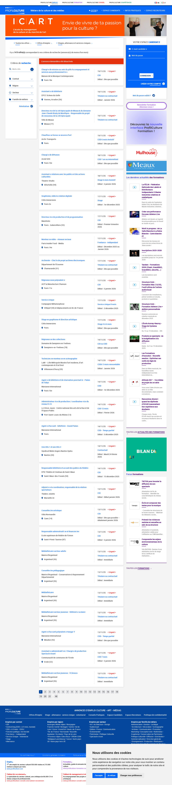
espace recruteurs (155, 10)
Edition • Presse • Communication (102, 729)
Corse (54, 729)
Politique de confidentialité (155, 715)
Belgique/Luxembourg (56, 739)
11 (86, 691)
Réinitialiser (26, 106)
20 (45, 696)
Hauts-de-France (73, 729)
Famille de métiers (18, 99)
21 (50, 696)
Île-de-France (53, 731)
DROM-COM (76, 736)
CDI (7, 724)
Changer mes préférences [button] (131, 775)
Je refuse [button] (111, 775)
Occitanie (59, 734)
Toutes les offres (23, 43)
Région (13, 85)
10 (81, 691)
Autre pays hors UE (58, 741)
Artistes (135, 729)
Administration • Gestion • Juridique (144, 724)
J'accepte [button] (99, 775)
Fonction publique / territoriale (17, 731)
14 (99, 691)
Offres (94, 10)
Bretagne (64, 727)
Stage (8, 739)
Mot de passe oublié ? (144, 95)
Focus (134, 474)
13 (94, 691)
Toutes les (145, 432)
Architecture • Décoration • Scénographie (147, 727)
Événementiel (95, 731)
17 (112, 691)
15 (103, 691)
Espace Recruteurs (133, 715)
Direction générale (154, 739)
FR (157, 3)
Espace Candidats (114, 715)
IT (164, 3)
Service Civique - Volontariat (17, 736)
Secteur (14, 92)
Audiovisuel (94, 727)
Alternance (10, 741)
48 (56, 696)
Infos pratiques (133, 10)
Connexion (146, 75)
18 (117, 691)
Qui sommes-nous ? (27, 755)
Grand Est (62, 729)
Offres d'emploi (44, 43)
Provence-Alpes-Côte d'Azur (59, 736)
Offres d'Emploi (35, 715)
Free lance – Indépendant (16, 734)
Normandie (64, 731)
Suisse (69, 739)
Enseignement (137, 741)
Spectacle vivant (96, 736)
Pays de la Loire (70, 734)
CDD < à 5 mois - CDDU (15, 729)
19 (41, 696)
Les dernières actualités (145, 177)
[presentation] (144, 65)
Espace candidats (111, 10)
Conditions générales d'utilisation (53, 755)
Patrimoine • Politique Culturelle (102, 734)
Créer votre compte (153, 83)
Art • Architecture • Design (100, 724)
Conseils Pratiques (96, 715)
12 (90, 691)
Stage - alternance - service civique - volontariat (65, 715)
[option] (146, 519)
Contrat (14, 78)
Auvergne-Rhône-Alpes (56, 724)
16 (108, 691)
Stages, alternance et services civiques (75, 43)
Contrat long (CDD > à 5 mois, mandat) (20, 727)
